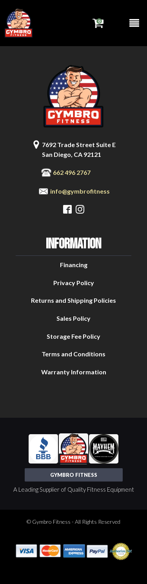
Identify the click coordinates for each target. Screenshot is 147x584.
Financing (73, 264)
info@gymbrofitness (80, 191)
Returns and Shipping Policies (73, 300)
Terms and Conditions (73, 354)
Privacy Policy (73, 282)
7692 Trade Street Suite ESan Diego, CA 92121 (79, 149)
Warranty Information (73, 372)
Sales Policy (73, 318)
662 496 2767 (72, 172)
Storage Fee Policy (73, 336)
